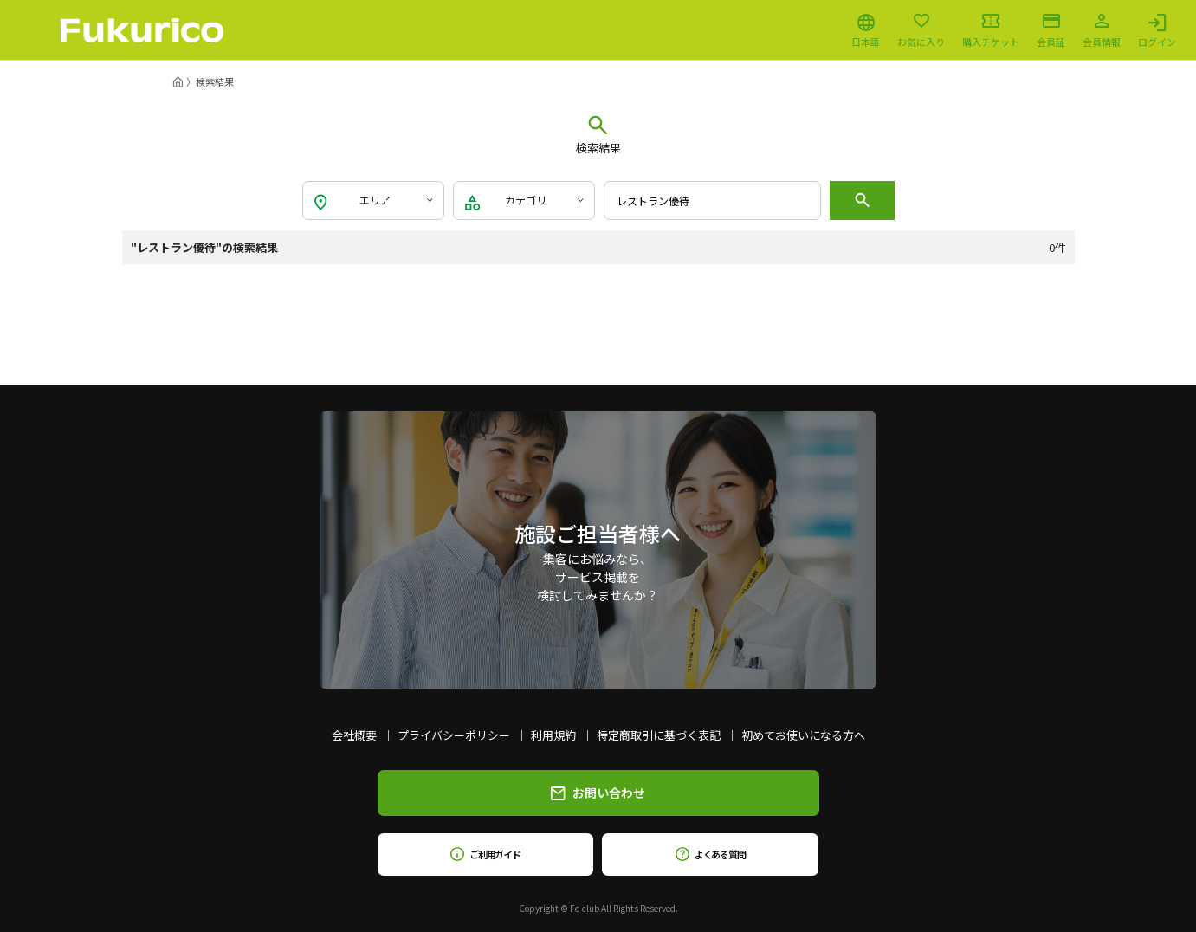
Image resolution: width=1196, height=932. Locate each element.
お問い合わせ (598, 792)
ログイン (1157, 30)
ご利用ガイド (485, 854)
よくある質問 (711, 854)
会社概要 (354, 735)
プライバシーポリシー (454, 735)
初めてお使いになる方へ (803, 735)
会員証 (1051, 30)
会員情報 (1102, 30)
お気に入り (921, 30)
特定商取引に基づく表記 (659, 735)
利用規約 (553, 735)
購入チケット (990, 30)
